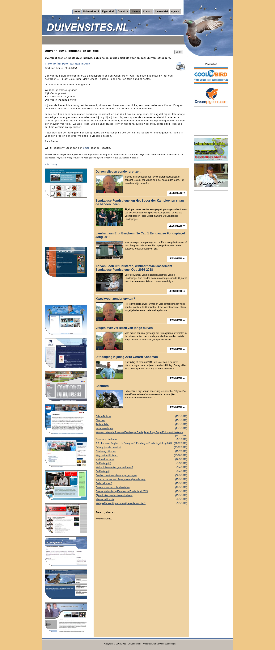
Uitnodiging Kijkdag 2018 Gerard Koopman (126, 357)
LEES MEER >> (177, 193)
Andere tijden (141, 424)
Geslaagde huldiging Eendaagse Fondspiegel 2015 (141, 491)
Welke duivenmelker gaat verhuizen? (141, 467)
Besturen (102, 386)
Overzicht (123, 11)
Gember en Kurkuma (141, 439)
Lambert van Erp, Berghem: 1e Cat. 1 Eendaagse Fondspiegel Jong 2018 (140, 235)
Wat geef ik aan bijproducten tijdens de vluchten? (141, 503)
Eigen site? (108, 11)
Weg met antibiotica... (141, 455)
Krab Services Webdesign (163, 644)
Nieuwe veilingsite (141, 499)
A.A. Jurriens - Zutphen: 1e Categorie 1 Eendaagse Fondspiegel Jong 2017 (141, 443)
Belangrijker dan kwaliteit (141, 447)
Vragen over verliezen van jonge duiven (124, 327)
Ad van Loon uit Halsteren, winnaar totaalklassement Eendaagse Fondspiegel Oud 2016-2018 (133, 267)
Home (77, 11)
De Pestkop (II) (141, 463)
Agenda (175, 11)
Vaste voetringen (141, 428)
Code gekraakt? (141, 483)
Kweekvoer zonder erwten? (115, 298)
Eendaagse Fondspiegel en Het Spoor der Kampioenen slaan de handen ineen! (139, 202)
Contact (147, 11)
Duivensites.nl (91, 11)
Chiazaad (141, 420)
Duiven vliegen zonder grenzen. (118, 171)
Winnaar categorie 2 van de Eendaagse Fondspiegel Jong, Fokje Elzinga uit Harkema (141, 432)
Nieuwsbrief (161, 11)
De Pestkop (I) (141, 471)
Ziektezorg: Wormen (141, 451)
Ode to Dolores (141, 416)
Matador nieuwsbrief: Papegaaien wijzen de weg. (141, 479)
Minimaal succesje (141, 459)
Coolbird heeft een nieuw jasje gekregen (141, 475)
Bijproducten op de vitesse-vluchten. (141, 495)
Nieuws (136, 11)
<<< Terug (51, 164)
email (86, 148)
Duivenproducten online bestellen (141, 487)
